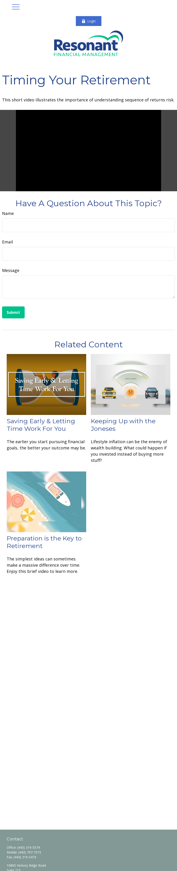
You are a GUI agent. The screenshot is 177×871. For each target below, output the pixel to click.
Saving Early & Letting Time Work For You (41, 424)
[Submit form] (13, 312)
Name (8, 213)
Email (7, 242)
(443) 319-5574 (28, 847)
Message (10, 270)
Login (89, 21)
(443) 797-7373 (29, 852)
